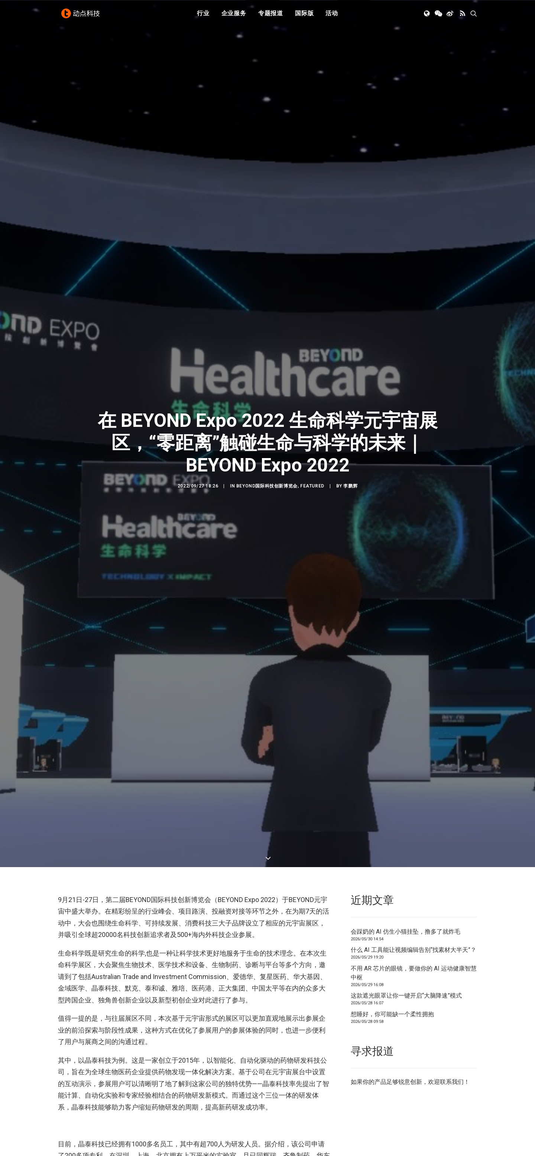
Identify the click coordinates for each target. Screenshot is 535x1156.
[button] (427, 16)
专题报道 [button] (270, 15)
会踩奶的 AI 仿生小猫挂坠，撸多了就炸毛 (405, 904)
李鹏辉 (350, 472)
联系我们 (452, 1054)
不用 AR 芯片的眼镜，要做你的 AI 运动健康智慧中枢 (414, 946)
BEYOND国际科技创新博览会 (267, 472)
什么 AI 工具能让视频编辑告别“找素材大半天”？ (413, 922)
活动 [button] (331, 15)
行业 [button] (203, 15)
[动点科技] (82, 16)
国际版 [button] (304, 15)
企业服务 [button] (233, 15)
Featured (312, 472)
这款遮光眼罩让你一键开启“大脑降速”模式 (406, 968)
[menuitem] (203, 16)
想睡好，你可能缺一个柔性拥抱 (392, 987)
